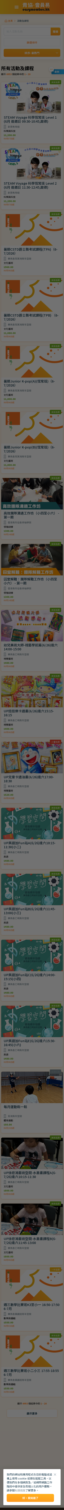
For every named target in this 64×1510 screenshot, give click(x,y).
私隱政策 (20, 1490)
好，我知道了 (30, 1498)
